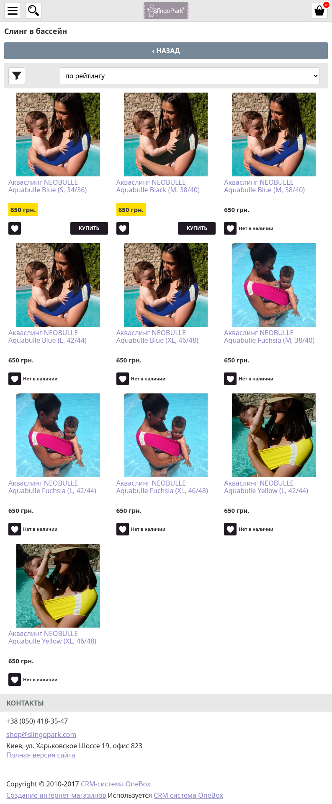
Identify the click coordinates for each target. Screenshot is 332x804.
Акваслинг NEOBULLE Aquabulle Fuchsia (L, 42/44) (52, 487)
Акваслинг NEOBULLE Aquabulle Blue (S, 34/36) (47, 186)
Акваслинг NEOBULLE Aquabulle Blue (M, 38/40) (264, 186)
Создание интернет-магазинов (56, 795)
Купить (89, 228)
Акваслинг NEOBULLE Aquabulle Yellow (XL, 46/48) (52, 638)
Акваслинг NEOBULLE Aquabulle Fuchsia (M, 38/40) (269, 337)
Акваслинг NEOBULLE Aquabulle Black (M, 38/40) (158, 186)
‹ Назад (166, 50)
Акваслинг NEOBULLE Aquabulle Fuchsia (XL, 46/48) (162, 487)
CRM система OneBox (188, 795)
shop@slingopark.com (41, 734)
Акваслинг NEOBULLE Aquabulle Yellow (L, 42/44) (266, 487)
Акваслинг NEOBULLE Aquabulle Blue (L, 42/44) (47, 337)
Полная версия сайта (40, 755)
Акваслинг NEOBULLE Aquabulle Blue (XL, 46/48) (157, 337)
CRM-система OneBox (116, 783)
